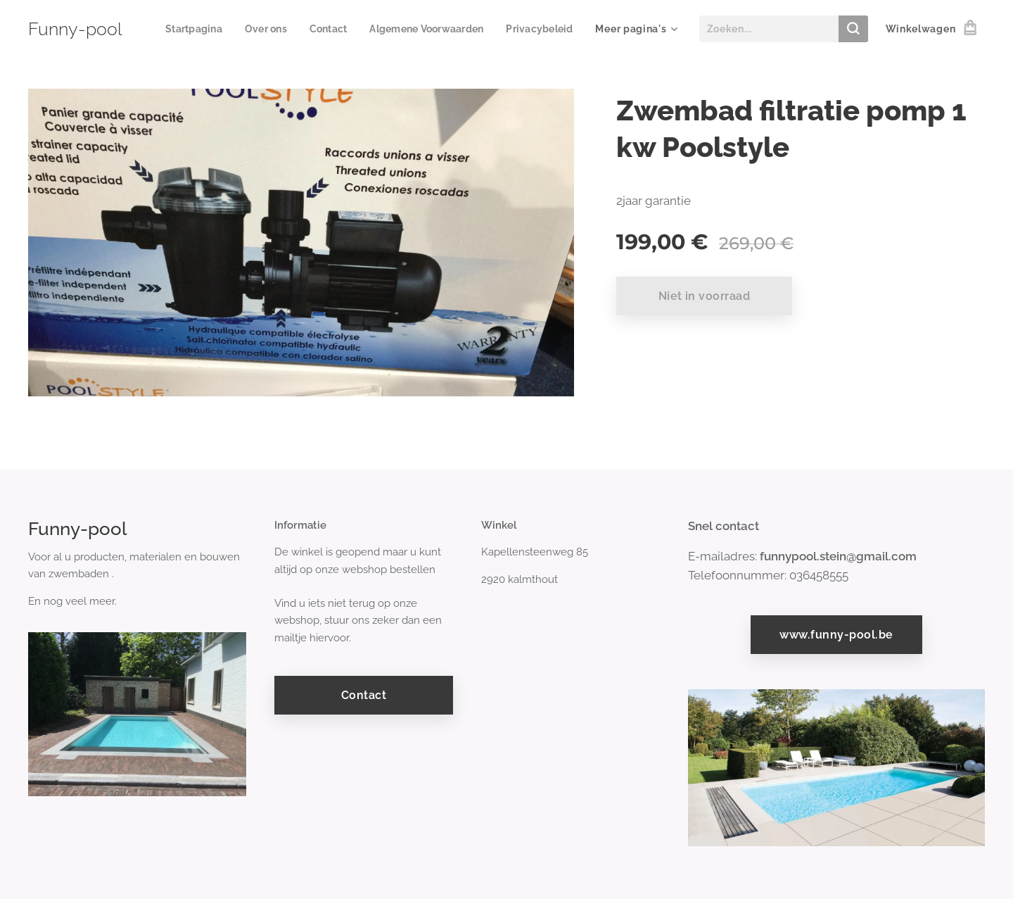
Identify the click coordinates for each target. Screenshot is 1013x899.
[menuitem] (274, 28)
